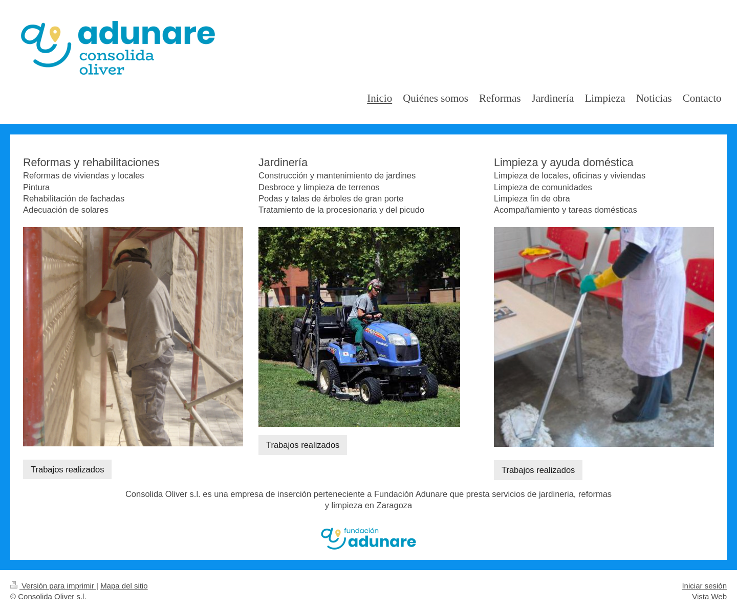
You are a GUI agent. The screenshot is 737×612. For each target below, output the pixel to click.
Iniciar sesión (704, 585)
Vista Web (709, 596)
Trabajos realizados (67, 469)
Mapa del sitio (124, 585)
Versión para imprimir (53, 585)
